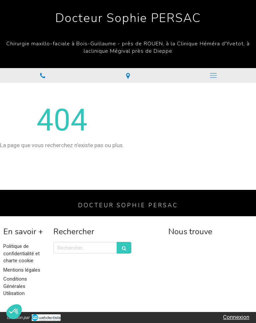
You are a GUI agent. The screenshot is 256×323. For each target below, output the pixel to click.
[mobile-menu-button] (213, 75)
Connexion (236, 317)
